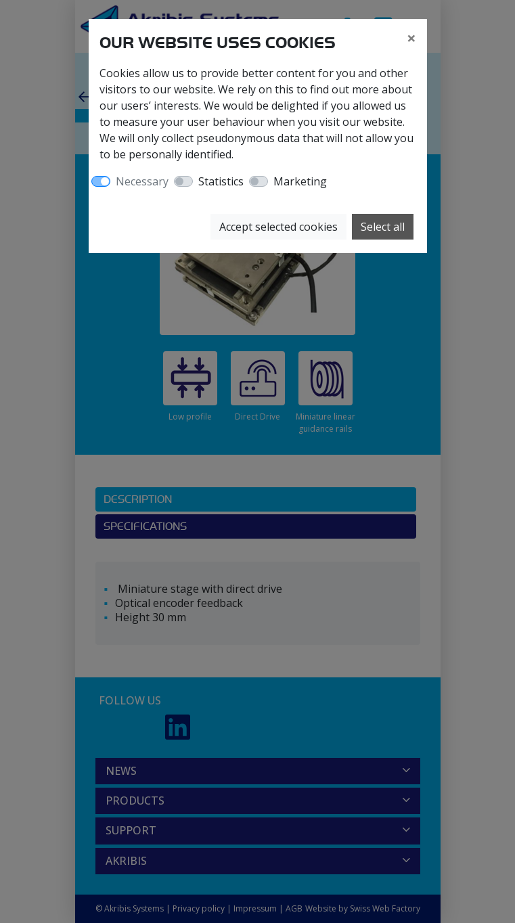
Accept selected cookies (278, 226)
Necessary (142, 181)
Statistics (221, 181)
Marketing (300, 181)
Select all (383, 226)
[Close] (411, 38)
